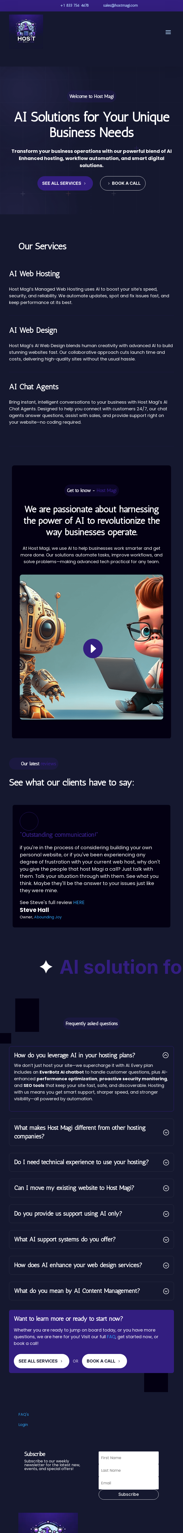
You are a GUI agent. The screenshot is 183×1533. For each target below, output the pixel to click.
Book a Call (126, 183)
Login (23, 1424)
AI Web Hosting (34, 273)
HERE (79, 902)
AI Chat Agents (33, 386)
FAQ (111, 1337)
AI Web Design (33, 330)
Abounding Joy (48, 917)
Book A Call (101, 1360)
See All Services (61, 183)
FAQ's (23, 1414)
